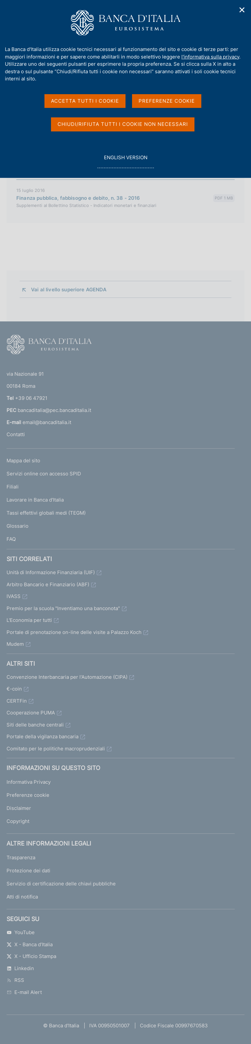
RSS (15, 980)
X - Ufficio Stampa (31, 956)
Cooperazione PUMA (31, 713)
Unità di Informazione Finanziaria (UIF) (51, 572)
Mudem (15, 644)
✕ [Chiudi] (242, 10)
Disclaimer (19, 808)
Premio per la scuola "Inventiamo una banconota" (63, 608)
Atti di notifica (22, 897)
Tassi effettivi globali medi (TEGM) (46, 513)
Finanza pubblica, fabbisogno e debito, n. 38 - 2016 (78, 198)
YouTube (21, 932)
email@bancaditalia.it (47, 422)
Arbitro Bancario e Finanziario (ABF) (48, 584)
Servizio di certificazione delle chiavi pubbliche (61, 884)
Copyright (18, 821)
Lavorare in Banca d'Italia (35, 500)
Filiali (13, 487)
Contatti (16, 434)
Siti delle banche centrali (35, 725)
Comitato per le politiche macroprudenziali (56, 748)
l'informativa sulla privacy (210, 57)
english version (125, 161)
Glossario (17, 526)
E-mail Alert (24, 992)
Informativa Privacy (29, 782)
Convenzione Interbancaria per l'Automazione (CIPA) (67, 677)
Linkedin (20, 968)
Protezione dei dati (28, 870)
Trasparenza (21, 857)
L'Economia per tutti (29, 620)
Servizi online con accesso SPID (44, 474)
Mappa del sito (23, 460)
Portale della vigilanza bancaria (42, 736)
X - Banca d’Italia (30, 944)
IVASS (14, 596)
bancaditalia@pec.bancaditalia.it (54, 410)
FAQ (11, 539)
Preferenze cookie (28, 795)
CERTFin (17, 701)
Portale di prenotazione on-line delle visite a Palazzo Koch (74, 632)
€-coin (14, 689)
